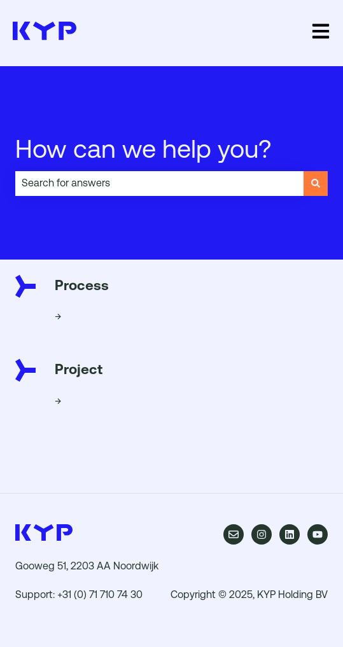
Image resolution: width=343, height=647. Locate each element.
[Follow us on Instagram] (261, 534)
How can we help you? (143, 148)
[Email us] (233, 534)
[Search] (316, 183)
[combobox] (159, 183)
